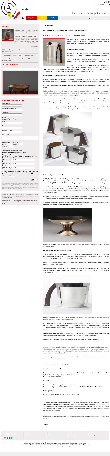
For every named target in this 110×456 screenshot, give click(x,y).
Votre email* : (6, 103)
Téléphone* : (5, 112)
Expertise (31, 18)
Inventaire (42, 18)
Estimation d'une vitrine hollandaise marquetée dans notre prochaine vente (26, 31)
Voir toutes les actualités (10, 64)
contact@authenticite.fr (17, 188)
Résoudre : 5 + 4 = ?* (8, 130)
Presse (69, 437)
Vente (52, 18)
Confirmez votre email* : (9, 108)
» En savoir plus (34, 46)
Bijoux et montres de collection (57, 35)
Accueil (27, 433)
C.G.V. (90, 433)
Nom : (4, 121)
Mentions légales (92, 435)
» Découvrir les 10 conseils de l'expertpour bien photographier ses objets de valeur (14, 151)
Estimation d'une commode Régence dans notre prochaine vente (19, 55)
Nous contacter (104, 18)
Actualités (5, 26)
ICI (32, 173)
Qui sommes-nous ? (93, 18)
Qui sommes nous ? (72, 433)
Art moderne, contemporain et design (75, 35)
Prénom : (4, 126)
